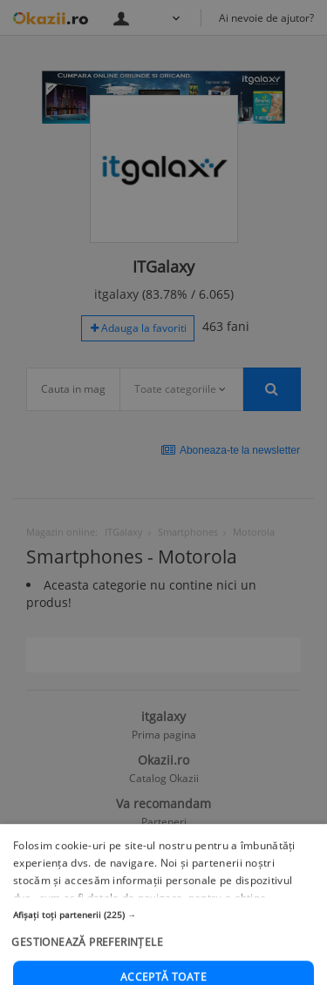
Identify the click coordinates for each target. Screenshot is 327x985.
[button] (163, 957)
